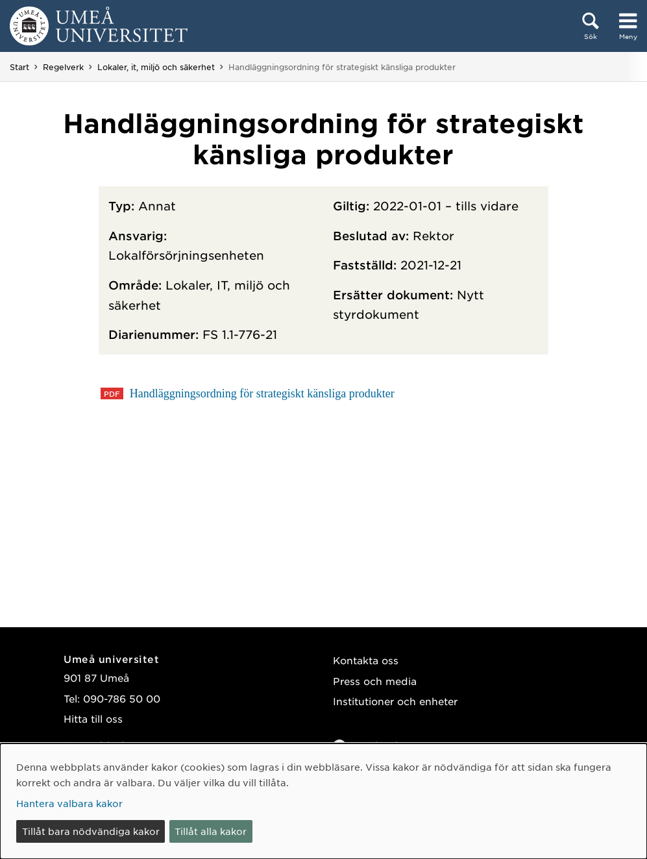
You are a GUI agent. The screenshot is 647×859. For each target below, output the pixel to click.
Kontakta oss (365, 660)
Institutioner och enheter (395, 701)
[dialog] (323, 801)
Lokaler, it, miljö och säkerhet (156, 67)
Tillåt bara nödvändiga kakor (91, 831)
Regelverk (63, 67)
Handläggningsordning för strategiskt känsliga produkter (260, 393)
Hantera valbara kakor (69, 803)
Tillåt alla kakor (211, 831)
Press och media (375, 681)
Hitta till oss (93, 718)
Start (19, 67)
